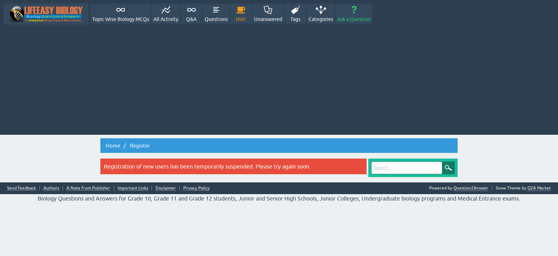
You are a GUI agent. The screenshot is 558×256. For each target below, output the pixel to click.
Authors (51, 188)
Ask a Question (354, 19)
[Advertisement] (279, 78)
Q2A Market (539, 188)
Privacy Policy (196, 188)
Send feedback (21, 188)
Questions (216, 19)
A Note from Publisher (88, 188)
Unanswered (268, 19)
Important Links (133, 188)
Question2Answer (470, 188)
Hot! (241, 19)
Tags (295, 19)
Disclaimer (166, 188)
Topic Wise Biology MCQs (120, 19)
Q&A (191, 19)
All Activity (165, 19)
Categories (321, 19)
